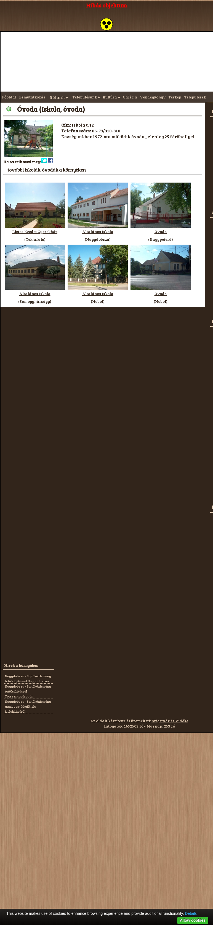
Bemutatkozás (32, 97)
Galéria (130, 97)
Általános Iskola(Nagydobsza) (98, 233)
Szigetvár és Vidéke (170, 720)
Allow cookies (193, 920)
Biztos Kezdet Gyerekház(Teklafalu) (35, 233)
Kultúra (110, 97)
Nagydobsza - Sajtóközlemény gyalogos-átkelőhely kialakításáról (28, 706)
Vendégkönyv (153, 97)
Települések (195, 97)
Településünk (84, 97)
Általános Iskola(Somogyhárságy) (35, 295)
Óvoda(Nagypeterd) (161, 233)
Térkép (174, 97)
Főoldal (9, 97)
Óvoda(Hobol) (161, 295)
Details (191, 913)
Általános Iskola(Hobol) (98, 295)
